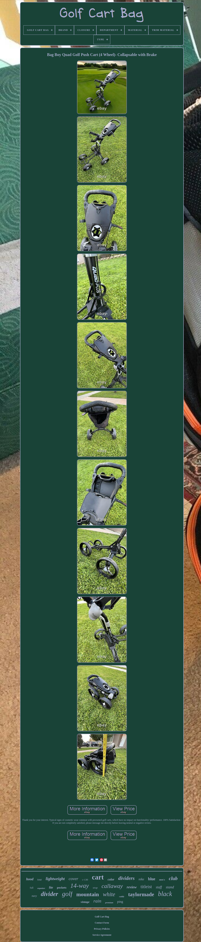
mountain (87, 894)
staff (159, 887)
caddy (121, 896)
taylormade (141, 894)
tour (39, 879)
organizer (41, 888)
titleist (146, 886)
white (109, 894)
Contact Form (102, 922)
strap (95, 887)
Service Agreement (101, 935)
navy (34, 895)
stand (170, 887)
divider (49, 894)
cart (98, 877)
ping (120, 901)
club (173, 878)
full (31, 887)
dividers (126, 878)
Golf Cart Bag (102, 916)
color (111, 879)
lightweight (55, 878)
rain (97, 900)
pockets (61, 887)
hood (29, 879)
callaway (112, 886)
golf (67, 893)
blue (151, 879)
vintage (85, 901)
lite (51, 887)
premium (109, 902)
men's (162, 879)
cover (73, 878)
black (165, 893)
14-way (79, 885)
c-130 (85, 879)
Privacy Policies (102, 928)
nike (141, 879)
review (132, 887)
